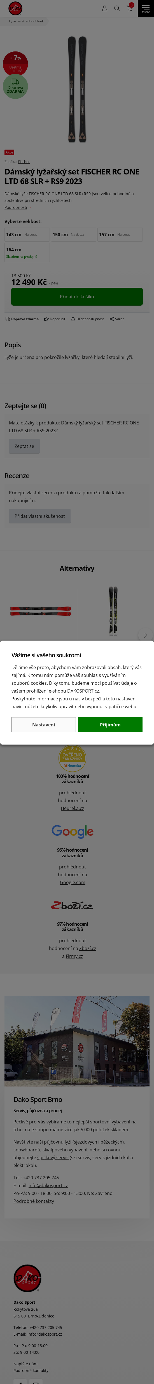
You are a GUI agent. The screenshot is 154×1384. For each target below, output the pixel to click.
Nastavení (43, 725)
